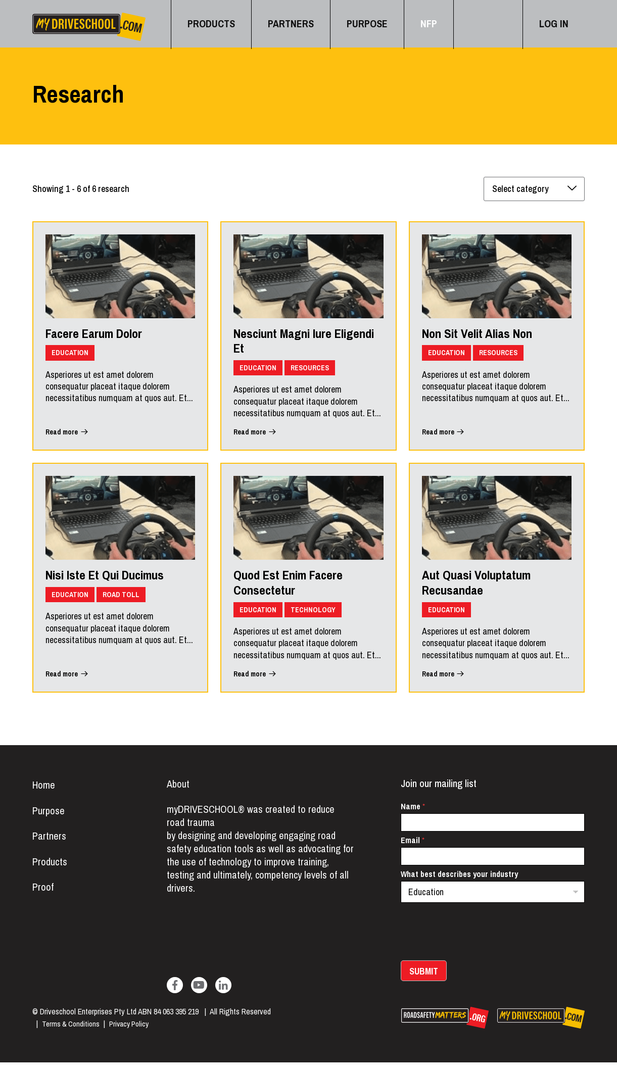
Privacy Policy (133, 1034)
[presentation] (477, 965)
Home (44, 796)
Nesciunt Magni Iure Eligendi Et (291, 346)
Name (413, 817)
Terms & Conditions (72, 1034)
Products (50, 877)
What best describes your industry (459, 885)
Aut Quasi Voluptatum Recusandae (485, 592)
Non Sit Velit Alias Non (486, 338)
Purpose (49, 823)
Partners (50, 850)
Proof (43, 903)
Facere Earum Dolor (102, 338)
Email (412, 851)
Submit (423, 982)
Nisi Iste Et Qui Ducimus (114, 583)
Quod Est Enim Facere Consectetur (296, 592)
